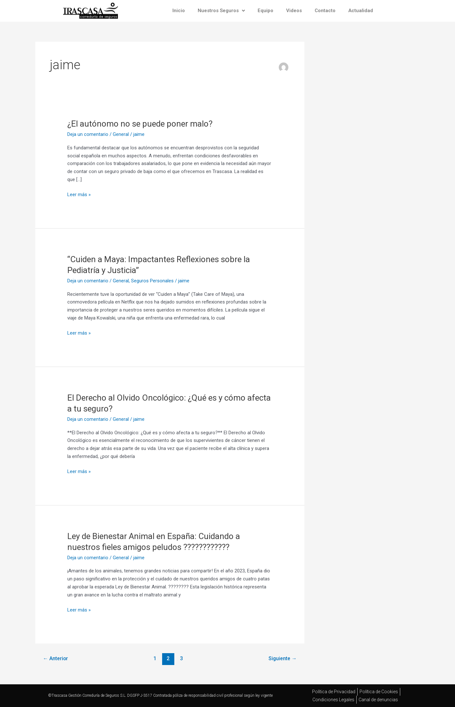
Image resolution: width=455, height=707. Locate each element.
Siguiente (283, 658)
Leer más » (79, 194)
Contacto (325, 9)
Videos (294, 9)
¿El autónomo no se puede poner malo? (139, 124)
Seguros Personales (152, 281)
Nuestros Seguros (221, 8)
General (121, 134)
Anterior (55, 658)
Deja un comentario (87, 134)
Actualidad (360, 9)
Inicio (178, 9)
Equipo (265, 9)
